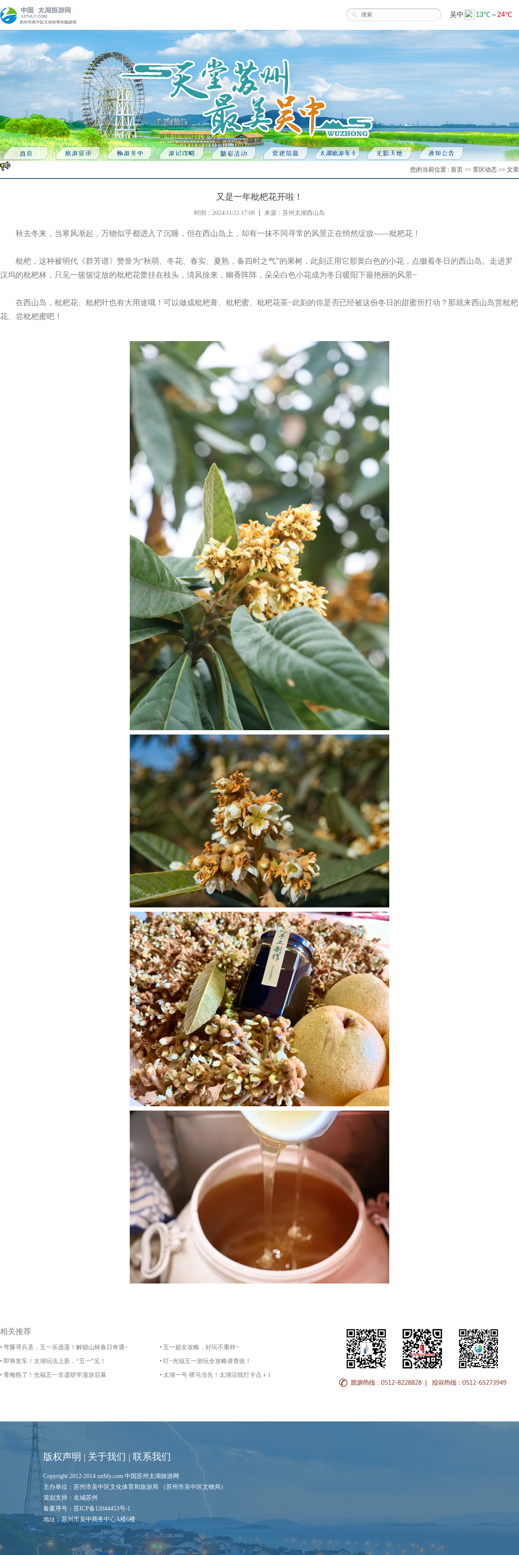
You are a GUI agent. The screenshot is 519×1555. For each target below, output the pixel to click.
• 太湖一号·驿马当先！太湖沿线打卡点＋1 (215, 1375)
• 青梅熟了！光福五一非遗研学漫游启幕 (53, 1375)
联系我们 (152, 1456)
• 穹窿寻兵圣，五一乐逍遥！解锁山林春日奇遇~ (64, 1347)
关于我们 (107, 1456)
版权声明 (62, 1456)
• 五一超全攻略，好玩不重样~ (199, 1347)
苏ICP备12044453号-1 (102, 1508)
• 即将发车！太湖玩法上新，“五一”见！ (53, 1361)
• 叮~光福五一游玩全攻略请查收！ (205, 1361)
